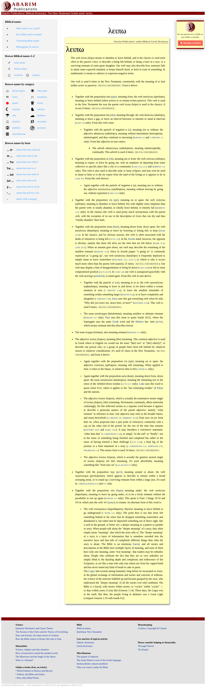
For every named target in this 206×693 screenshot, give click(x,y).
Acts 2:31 (114, 239)
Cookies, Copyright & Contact (152, 628)
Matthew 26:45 (91, 430)
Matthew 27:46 (141, 303)
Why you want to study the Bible (92, 667)
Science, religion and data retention (32, 649)
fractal (136, 544)
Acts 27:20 (136, 442)
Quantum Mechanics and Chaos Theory (34, 628)
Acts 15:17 (126, 384)
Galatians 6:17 (124, 465)
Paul (107, 317)
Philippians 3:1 (91, 451)
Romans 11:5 (134, 333)
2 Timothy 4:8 (114, 418)
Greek (115, 321)
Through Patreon (146, 646)
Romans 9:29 (127, 295)
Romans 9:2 (139, 138)
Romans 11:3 (111, 498)
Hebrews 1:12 (158, 167)
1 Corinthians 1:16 (112, 434)
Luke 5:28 (119, 272)
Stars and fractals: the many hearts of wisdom (37, 635)
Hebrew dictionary (85, 642)
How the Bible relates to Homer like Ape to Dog (38, 639)
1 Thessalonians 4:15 (88, 484)
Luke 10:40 (144, 268)
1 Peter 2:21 (109, 513)
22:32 (145, 167)
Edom (160, 388)
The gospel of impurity (87, 656)
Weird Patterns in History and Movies (34, 671)
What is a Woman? (24, 660)
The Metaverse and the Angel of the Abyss (36, 656)
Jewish (131, 239)
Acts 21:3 (133, 260)
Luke (141, 383)
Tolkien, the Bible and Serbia (30, 674)
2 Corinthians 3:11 (136, 446)
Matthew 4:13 (120, 260)
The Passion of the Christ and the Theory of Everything (42, 632)
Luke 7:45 (80, 123)
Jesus (114, 298)
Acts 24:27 (105, 272)
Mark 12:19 (159, 243)
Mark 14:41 (110, 430)
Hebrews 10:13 (130, 418)
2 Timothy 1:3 (156, 138)
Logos (92, 571)
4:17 (105, 484)
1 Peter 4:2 (142, 369)
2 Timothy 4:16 (103, 299)
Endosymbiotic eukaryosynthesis (92, 663)
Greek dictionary (85, 646)
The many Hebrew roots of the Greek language (99, 660)
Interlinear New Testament (89, 632)
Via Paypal (143, 649)
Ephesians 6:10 (155, 446)
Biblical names (84, 628)
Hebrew (140, 321)
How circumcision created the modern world (37, 653)
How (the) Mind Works (28, 678)
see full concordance (109, 85)
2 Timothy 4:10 (112, 291)
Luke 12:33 (114, 193)
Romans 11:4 (101, 252)
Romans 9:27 (90, 318)
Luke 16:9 (137, 167)
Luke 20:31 (80, 248)
